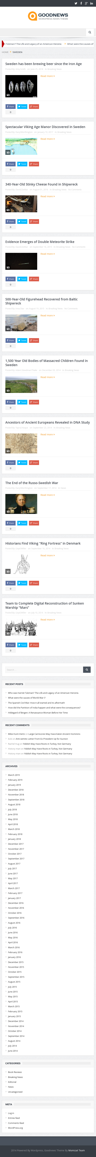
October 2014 (14, 1031)
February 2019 (15, 779)
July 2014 (12, 1045)
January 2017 (14, 898)
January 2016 (14, 957)
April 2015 (13, 1001)
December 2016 (15, 902)
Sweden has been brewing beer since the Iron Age (43, 64)
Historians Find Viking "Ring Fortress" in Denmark (43, 543)
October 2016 (14, 912)
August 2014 (14, 1040)
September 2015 (16, 976)
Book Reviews (15, 1072)
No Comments (75, 189)
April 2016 (13, 942)
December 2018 (15, 789)
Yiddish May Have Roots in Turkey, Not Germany (47, 743)
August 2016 (14, 922)
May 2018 (13, 819)
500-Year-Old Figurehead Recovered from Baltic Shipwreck (41, 301)
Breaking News (55, 69)
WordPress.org (15, 1127)
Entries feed (14, 1117)
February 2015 (15, 1011)
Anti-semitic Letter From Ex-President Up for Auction (42, 738)
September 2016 (16, 917)
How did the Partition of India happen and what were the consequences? (44, 707)
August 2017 (14, 863)
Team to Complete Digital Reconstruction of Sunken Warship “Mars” (44, 605)
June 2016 (13, 932)
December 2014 (15, 1021)
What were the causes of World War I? (27, 697)
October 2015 (14, 971)
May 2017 (13, 878)
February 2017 (15, 893)
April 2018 (13, 824)
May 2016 (13, 937)
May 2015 (13, 996)
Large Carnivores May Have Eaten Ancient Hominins (54, 733)
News (63, 488)
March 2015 (14, 1006)
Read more (48, 76)
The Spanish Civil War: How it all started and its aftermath (36, 702)
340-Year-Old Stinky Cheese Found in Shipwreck (41, 184)
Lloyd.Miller (21, 548)
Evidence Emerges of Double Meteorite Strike (39, 242)
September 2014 (16, 1036)
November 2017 (16, 848)
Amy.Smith (21, 69)
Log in (11, 1113)
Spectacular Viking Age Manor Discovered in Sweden (45, 127)
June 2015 (13, 991)
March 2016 (14, 947)
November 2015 (16, 966)
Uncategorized (15, 1091)
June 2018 (13, 814)
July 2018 (12, 809)
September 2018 (16, 799)
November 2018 (16, 794)
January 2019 (14, 784)
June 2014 (13, 1050)
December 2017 (15, 843)
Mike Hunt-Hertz (16, 733)
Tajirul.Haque (22, 427)
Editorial (12, 1081)
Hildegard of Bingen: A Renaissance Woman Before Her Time (38, 712)
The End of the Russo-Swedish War (31, 483)
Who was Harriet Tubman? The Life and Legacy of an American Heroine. (43, 692)
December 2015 (15, 962)
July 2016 (12, 927)
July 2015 (12, 986)
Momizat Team (76, 1150)
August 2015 (14, 981)
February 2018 (15, 834)
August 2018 (14, 804)
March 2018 (14, 829)
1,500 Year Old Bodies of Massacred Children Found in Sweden (46, 363)
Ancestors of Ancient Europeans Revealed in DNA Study (47, 422)
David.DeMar (22, 189)
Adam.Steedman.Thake (26, 370)
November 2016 (16, 907)
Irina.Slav (20, 308)
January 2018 (14, 838)
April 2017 (13, 883)
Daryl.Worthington (24, 132)
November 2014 (16, 1026)
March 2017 (14, 888)
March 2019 (14, 774)
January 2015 (14, 1016)
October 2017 (14, 853)
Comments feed (16, 1122)
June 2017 (13, 873)
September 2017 (16, 858)
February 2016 (15, 952)
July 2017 (12, 868)
